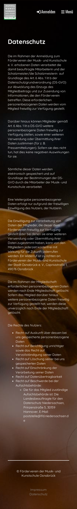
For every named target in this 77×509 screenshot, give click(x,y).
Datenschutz (38, 494)
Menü (67, 11)
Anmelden (45, 11)
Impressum (38, 490)
